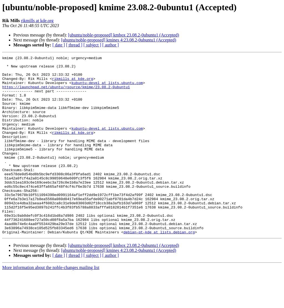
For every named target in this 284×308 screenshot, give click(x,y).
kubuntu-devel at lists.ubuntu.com (107, 88)
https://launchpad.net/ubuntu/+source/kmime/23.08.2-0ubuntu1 (66, 93)
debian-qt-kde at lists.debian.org (159, 267)
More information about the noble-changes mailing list (50, 303)
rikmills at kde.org (37, 20)
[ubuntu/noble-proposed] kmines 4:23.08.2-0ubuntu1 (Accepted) (118, 40)
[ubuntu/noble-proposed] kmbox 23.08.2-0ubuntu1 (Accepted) (123, 35)
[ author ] (110, 45)
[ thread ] (74, 45)
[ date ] (58, 45)
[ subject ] (92, 45)
